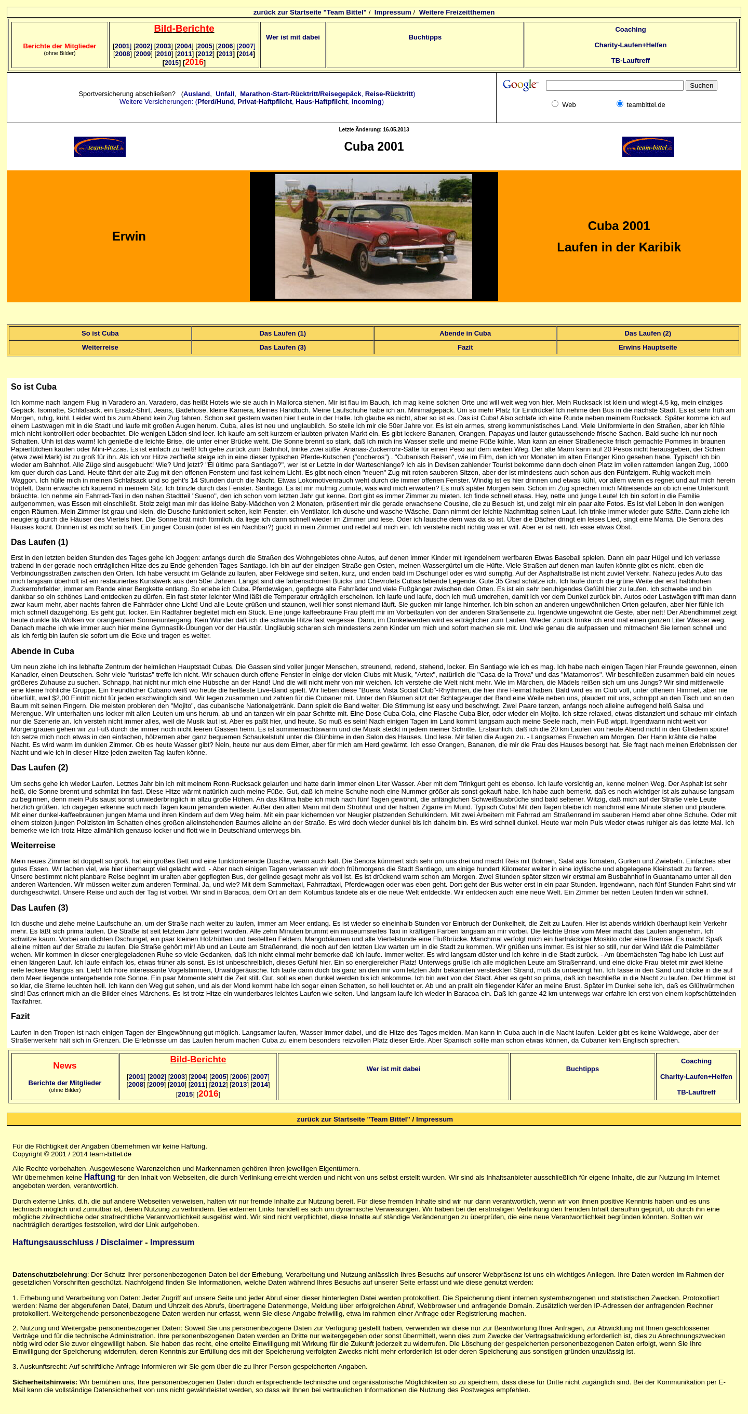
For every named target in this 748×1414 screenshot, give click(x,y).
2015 (185, 1094)
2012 (205, 54)
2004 (184, 46)
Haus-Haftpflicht (322, 101)
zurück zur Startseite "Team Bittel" (310, 12)
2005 (204, 46)
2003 (163, 46)
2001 (123, 46)
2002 (144, 46)
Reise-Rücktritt (389, 94)
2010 (163, 54)
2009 (143, 54)
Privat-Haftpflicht (264, 101)
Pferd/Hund (215, 101)
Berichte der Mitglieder (65, 1083)
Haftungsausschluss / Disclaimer (77, 1242)
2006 (225, 46)
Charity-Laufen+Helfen (630, 45)
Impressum (393, 12)
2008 (122, 54)
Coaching (630, 29)
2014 (260, 1084)
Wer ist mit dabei (293, 37)
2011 (184, 54)
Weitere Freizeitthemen (457, 12)
